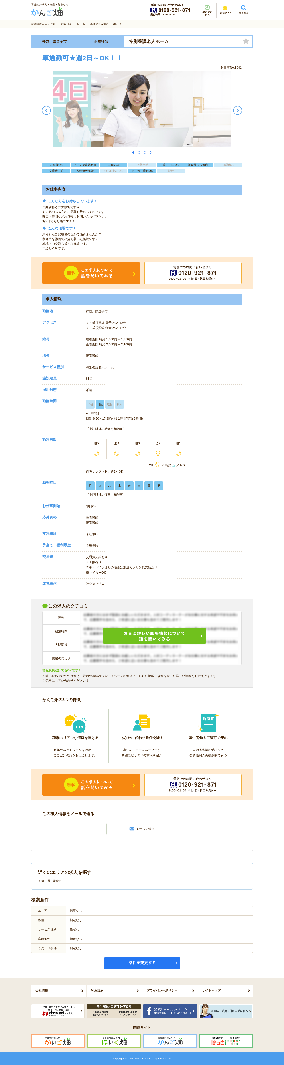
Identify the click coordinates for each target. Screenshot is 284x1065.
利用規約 (97, 990)
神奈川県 (44, 881)
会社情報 (42, 990)
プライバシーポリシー (162, 990)
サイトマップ (211, 990)
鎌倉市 (57, 881)
